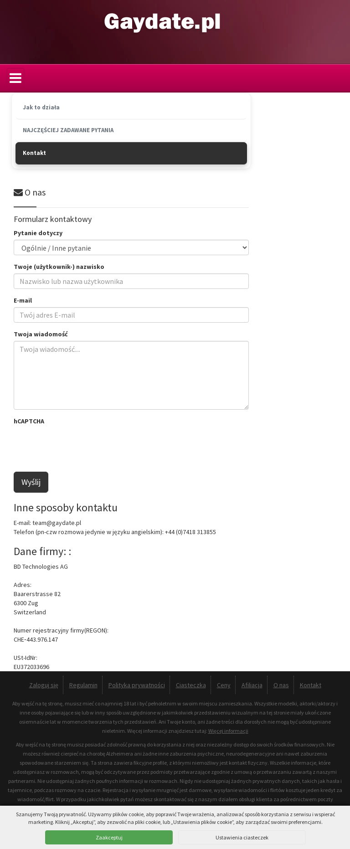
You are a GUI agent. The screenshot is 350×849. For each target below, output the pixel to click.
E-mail (23, 300)
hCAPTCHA (29, 421)
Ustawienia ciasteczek (242, 837)
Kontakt (310, 685)
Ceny (224, 685)
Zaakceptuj (109, 837)
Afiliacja (252, 685)
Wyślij (31, 482)
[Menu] (15, 78)
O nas (281, 685)
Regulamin (83, 685)
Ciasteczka (191, 685)
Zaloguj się (43, 685)
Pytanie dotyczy (38, 233)
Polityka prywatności (136, 685)
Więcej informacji (228, 730)
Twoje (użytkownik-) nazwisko (59, 266)
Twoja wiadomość (41, 334)
